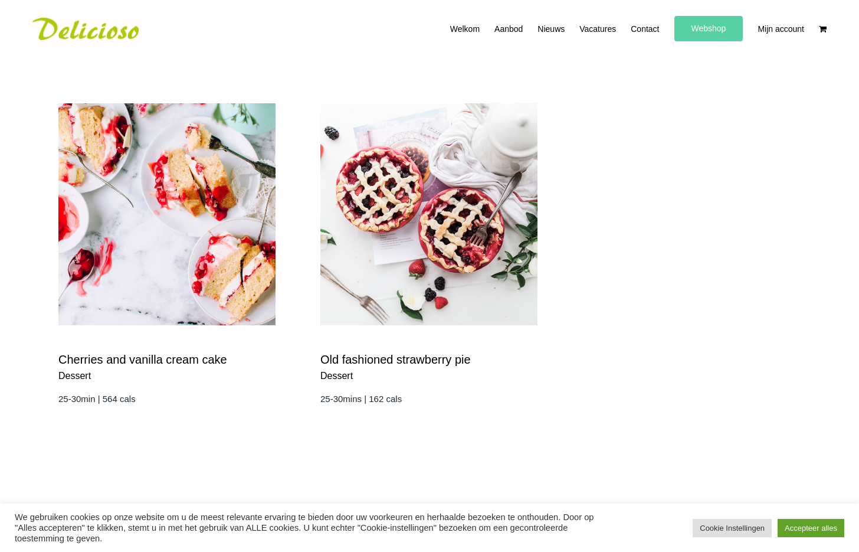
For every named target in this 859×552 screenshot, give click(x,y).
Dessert (74, 376)
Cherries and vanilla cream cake (142, 359)
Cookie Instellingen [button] (732, 528)
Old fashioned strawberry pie (395, 359)
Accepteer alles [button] (811, 528)
